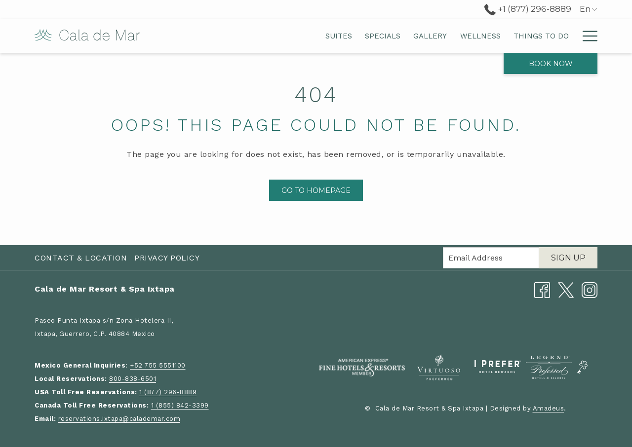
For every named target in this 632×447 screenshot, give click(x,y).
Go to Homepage (316, 190)
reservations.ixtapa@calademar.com (119, 418)
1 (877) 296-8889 (168, 392)
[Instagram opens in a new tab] (589, 289)
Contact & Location (81, 257)
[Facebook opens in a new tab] (542, 289)
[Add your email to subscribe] (491, 257)
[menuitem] (244, 36)
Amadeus (548, 408)
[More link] (586, 36)
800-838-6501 (132, 378)
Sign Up (568, 257)
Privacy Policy (166, 257)
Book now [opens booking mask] (551, 63)
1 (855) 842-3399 (180, 405)
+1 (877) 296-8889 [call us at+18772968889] (527, 9)
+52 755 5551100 (158, 365)
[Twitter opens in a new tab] (566, 289)
